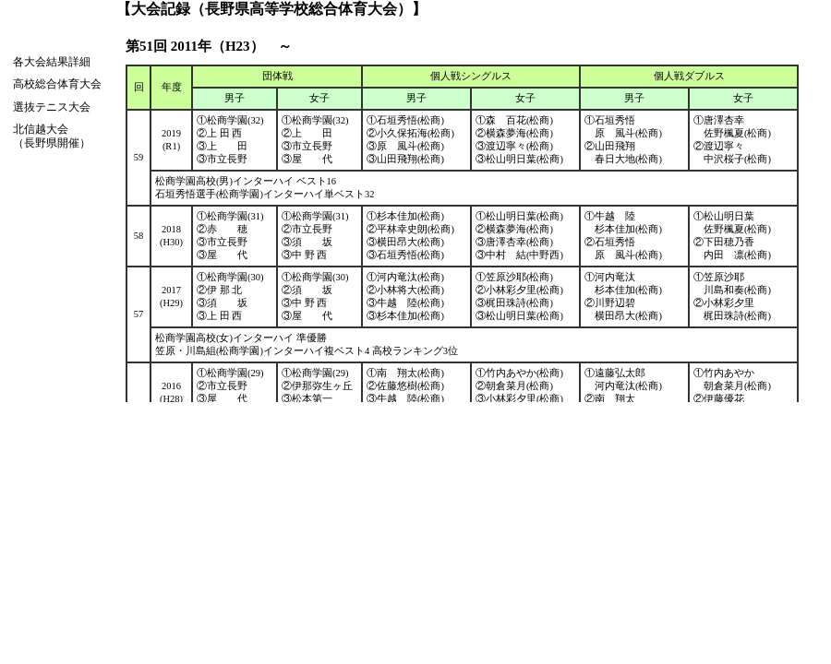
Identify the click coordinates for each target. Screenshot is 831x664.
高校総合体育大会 (57, 83)
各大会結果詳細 (51, 61)
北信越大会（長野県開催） (51, 135)
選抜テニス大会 (51, 107)
